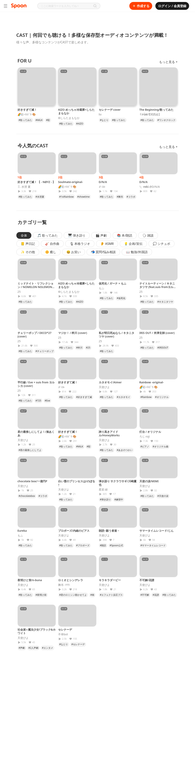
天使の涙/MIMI (149, 481)
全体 (24, 235)
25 (19, 292)
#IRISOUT (162, 347)
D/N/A (103, 182)
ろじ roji (144, 436)
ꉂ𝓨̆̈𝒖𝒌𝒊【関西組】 (150, 114)
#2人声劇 (33, 647)
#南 (92, 595)
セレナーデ (65, 629)
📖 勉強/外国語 (137, 252)
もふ (101, 288)
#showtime (83, 196)
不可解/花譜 (146, 580)
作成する (140, 6)
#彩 (48, 120)
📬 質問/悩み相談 (103, 252)
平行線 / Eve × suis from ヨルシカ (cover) (36, 384)
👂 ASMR (107, 244)
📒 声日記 (28, 244)
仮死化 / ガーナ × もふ (112, 283)
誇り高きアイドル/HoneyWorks (109, 433)
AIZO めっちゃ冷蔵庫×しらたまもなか (76, 111)
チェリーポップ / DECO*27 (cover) (34, 334)
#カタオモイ (123, 397)
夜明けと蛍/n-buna (30, 580)
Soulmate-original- (70, 182)
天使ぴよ (104, 387)
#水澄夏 (39, 196)
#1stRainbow (66, 196)
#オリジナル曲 (160, 446)
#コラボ (131, 196)
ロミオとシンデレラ (70, 580)
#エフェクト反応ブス (111, 595)
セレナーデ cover (110, 110)
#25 (88, 347)
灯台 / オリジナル (150, 432)
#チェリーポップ (44, 351)
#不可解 (145, 595)
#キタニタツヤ (165, 301)
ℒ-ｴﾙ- (102, 187)
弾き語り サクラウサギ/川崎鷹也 (117, 483)
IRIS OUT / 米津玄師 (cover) (157, 333)
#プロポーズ (83, 545)
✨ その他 (28, 252)
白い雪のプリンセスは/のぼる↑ (76, 483)
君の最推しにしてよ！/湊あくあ (36, 433)
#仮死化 (121, 298)
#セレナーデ (78, 644)
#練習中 (118, 499)
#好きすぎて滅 (84, 397)
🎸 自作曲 (52, 244)
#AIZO (79, 123)
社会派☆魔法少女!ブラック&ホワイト (37, 631)
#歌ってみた (25, 120)
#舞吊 (120, 196)
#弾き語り (105, 499)
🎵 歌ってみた (47, 235)
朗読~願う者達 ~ (109, 530)
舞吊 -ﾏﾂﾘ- (64, 585)
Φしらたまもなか (69, 118)
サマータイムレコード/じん (156, 530)
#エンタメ (47, 647)
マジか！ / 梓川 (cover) (72, 333)
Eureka (22, 530)
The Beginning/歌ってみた (156, 110)
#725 (38, 400)
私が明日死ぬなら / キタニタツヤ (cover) (116, 334)
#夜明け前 (41, 595)
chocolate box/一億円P (32, 481)
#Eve (47, 400)
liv (100, 114)
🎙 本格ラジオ (80, 244)
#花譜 (156, 595)
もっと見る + (168, 62)
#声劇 (22, 647)
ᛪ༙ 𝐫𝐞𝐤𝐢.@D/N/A (149, 187)
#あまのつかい (124, 450)
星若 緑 (103, 489)
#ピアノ (145, 446)
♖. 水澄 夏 (24, 187)
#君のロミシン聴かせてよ (73, 595)
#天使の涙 (162, 496)
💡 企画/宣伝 (133, 244)
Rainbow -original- (151, 382)
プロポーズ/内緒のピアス (74, 530)
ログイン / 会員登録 (172, 6)
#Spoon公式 (116, 545)
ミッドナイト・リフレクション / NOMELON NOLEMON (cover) (35, 287)
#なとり (104, 120)
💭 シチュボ (161, 244)
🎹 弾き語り (76, 235)
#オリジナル (162, 397)
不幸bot (63, 634)
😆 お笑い (73, 252)
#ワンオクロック (166, 120)
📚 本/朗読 (124, 235)
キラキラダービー (110, 580)
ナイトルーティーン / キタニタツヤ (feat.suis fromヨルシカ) (157, 287)
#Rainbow (146, 397)
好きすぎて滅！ (27, 110)
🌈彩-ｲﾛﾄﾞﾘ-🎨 (27, 114)
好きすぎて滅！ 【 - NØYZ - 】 (36, 182)
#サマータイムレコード (153, 545)
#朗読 (103, 545)
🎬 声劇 (101, 235)
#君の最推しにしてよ (30, 450)
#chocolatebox (27, 496)
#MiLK (38, 120)
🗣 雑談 (148, 235)
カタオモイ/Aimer (110, 382)
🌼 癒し (50, 252)
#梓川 (79, 347)
